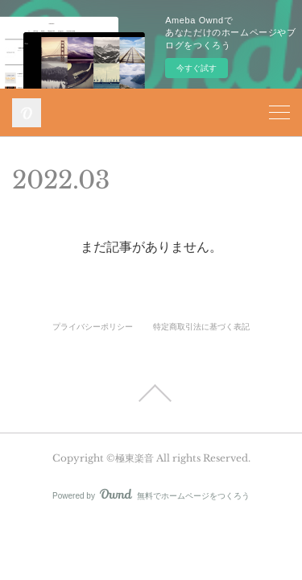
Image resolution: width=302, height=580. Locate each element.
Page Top (151, 393)
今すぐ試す (196, 68)
